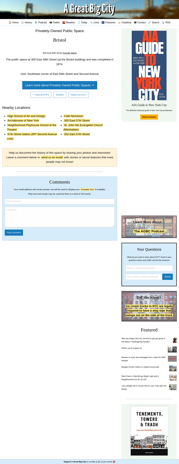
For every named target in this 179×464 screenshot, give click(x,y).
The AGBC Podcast (149, 231)
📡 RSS (166, 22)
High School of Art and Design (26, 116)
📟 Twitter (54, 22)
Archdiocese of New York (23, 120)
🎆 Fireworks (108, 22)
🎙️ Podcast (41, 22)
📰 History (26, 22)
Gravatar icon (87, 189)
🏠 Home (14, 22)
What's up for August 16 (132, 348)
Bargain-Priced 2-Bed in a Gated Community (140, 367)
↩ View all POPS (41, 95)
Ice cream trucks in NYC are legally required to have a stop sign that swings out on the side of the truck (149, 311)
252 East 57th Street (77, 134)
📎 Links (94, 22)
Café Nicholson (73, 116)
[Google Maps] (70, 53)
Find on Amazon (149, 117)
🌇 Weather (68, 22)
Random (60, 95)
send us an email (52, 157)
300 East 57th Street (77, 120)
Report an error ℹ (79, 95)
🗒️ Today (82, 22)
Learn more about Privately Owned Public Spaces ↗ (59, 85)
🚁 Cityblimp (124, 22)
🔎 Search (153, 22)
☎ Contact (140, 22)
